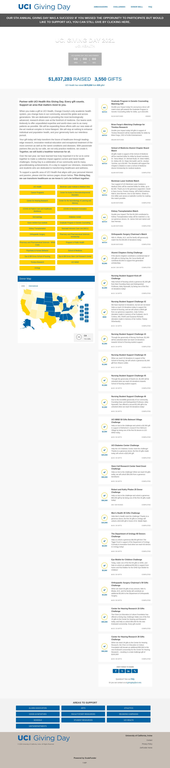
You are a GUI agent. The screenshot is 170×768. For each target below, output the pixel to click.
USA (23, 286)
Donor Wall (137, 7)
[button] (135, 671)
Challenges (119, 7)
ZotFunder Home (146, 748)
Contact (149, 740)
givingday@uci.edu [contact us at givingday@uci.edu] (134, 683)
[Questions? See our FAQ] (132, 679)
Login (85, 763)
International (33, 286)
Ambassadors (101, 7)
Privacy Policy (147, 744)
